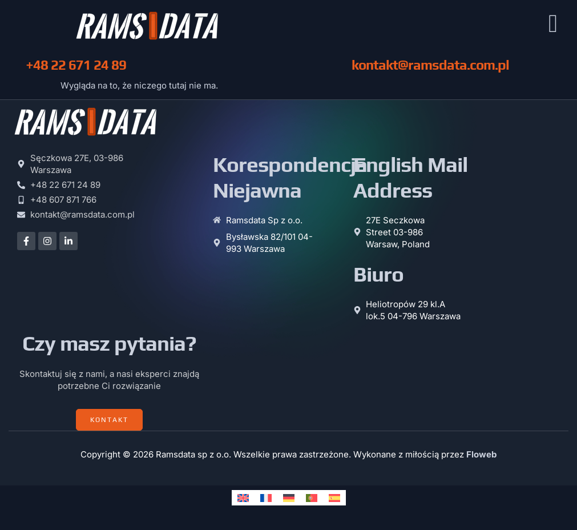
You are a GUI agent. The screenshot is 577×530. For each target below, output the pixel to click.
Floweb (481, 457)
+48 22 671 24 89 (76, 67)
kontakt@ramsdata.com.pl (430, 67)
